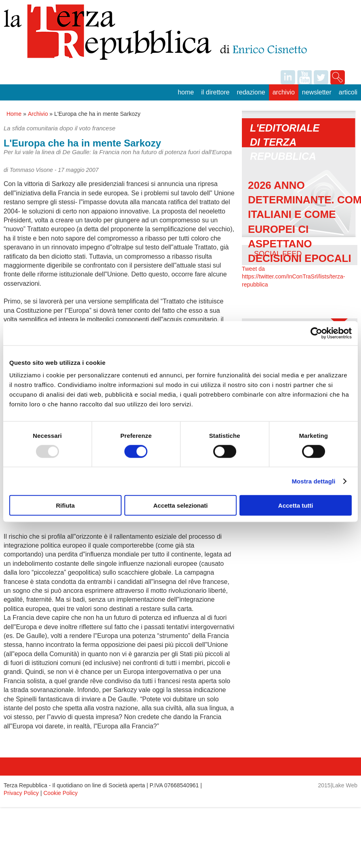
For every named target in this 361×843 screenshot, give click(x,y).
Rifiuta (65, 505)
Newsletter (317, 92)
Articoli (348, 92)
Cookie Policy (61, 793)
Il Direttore (215, 92)
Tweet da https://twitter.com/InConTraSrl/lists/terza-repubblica (293, 277)
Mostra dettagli (313, 480)
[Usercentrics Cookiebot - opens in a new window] (316, 333)
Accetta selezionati (180, 505)
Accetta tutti (295, 505)
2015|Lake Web (338, 785)
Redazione (251, 92)
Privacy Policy (21, 793)
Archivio (284, 92)
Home (186, 92)
